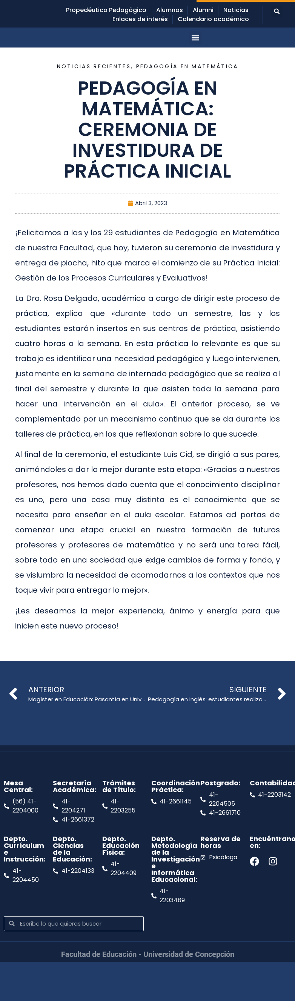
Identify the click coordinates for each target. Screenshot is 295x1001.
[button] (277, 11)
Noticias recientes (94, 66)
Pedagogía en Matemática (187, 66)
